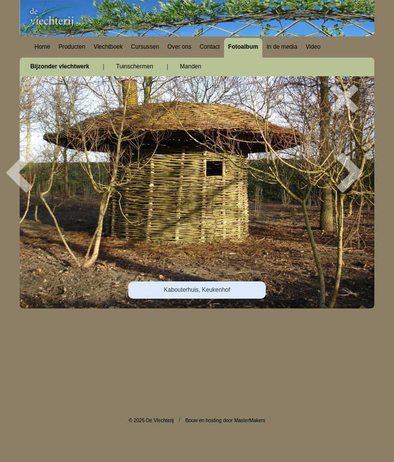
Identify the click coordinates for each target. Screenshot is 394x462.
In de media (281, 46)
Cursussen (145, 46)
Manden (190, 66)
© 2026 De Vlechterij (151, 420)
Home (42, 46)
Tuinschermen (134, 66)
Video (313, 46)
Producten (71, 46)
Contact (209, 46)
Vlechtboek (107, 46)
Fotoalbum (243, 46)
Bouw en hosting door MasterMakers (225, 420)
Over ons (180, 46)
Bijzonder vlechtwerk (59, 66)
